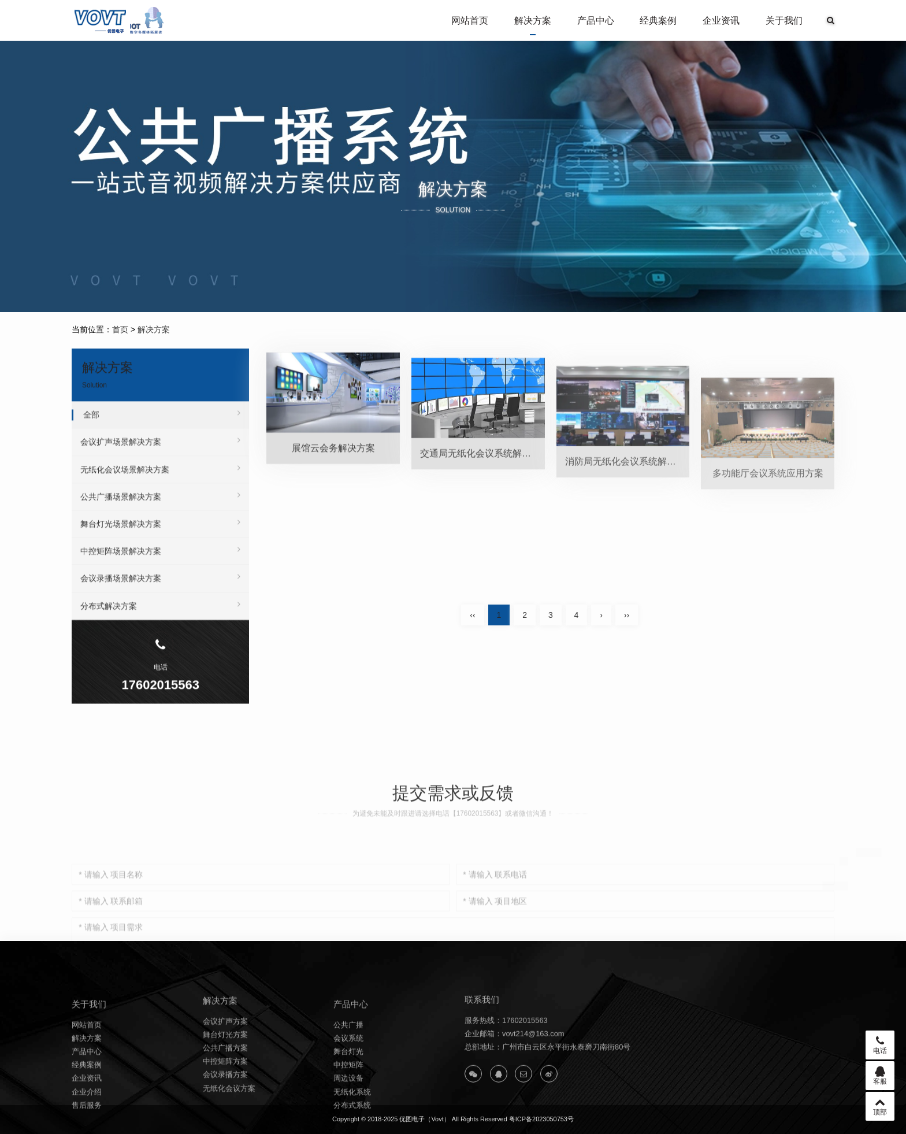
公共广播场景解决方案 (160, 512)
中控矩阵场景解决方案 (160, 567)
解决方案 (532, 20)
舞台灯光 (348, 1092)
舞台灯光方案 (225, 1071)
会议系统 (348, 1078)
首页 (120, 329)
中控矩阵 (348, 1106)
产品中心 (595, 20)
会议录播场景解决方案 (160, 594)
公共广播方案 (225, 1084)
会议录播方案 (225, 1111)
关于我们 (784, 20)
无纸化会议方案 (229, 1124)
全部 (161, 430)
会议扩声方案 (225, 1057)
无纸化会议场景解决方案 (160, 485)
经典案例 (658, 20)
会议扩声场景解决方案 (160, 457)
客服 (880, 1075)
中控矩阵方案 (225, 1098)
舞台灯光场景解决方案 (160, 539)
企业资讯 (721, 20)
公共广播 (348, 1065)
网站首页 (469, 20)
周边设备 (348, 1119)
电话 (880, 1045)
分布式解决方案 (160, 621)
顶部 (880, 1106)
